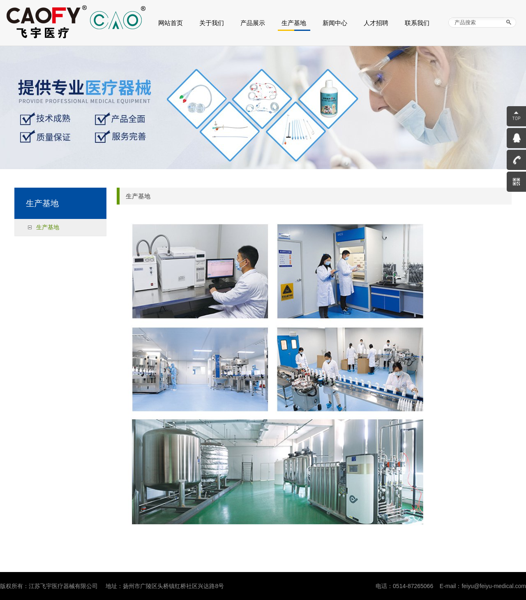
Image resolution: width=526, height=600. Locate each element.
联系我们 (417, 22)
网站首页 (170, 22)
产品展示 (252, 22)
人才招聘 (376, 22)
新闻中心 (335, 22)
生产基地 (293, 22)
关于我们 (211, 22)
